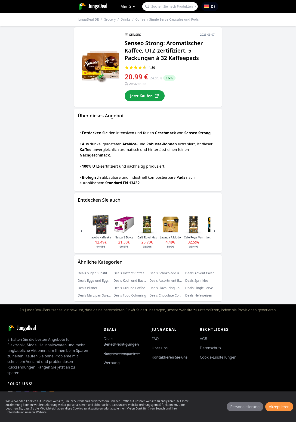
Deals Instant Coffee (129, 273)
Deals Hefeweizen (198, 295)
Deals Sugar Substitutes (96, 273)
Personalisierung (245, 406)
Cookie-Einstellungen (218, 357)
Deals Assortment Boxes (167, 280)
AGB (203, 338)
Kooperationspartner (122, 353)
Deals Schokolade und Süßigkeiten (175, 273)
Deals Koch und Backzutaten (135, 280)
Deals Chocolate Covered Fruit (172, 295)
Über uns (160, 347)
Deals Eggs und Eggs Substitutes (102, 280)
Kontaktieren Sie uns (170, 357)
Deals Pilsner (87, 288)
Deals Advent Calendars (203, 273)
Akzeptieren (279, 406)
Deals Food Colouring (130, 295)
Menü (128, 6)
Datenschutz (211, 347)
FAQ (155, 338)
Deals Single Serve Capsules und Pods (214, 288)
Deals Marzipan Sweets (95, 295)
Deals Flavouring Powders (169, 288)
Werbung (112, 362)
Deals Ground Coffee (129, 288)
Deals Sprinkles (196, 280)
